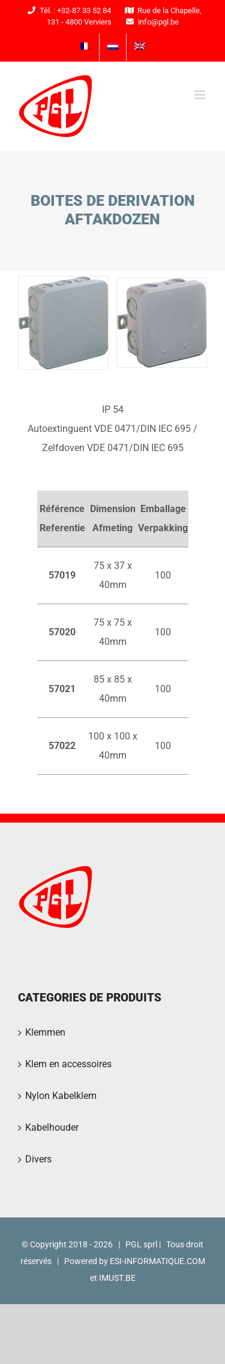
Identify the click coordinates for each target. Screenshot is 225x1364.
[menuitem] (86, 47)
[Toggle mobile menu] (200, 95)
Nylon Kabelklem (61, 1095)
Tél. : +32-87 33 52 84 (67, 10)
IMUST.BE (117, 1278)
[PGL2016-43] (63, 322)
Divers (38, 1159)
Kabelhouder (52, 1127)
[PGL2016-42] (161, 322)
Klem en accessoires (68, 1064)
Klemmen (45, 1032)
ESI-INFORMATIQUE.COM (157, 1261)
